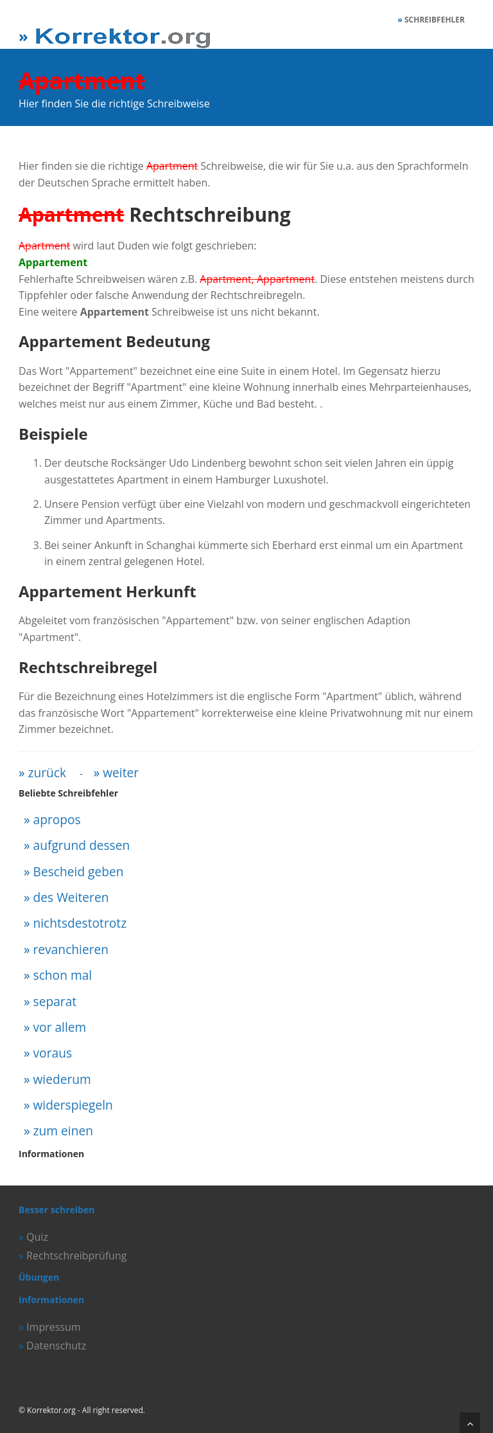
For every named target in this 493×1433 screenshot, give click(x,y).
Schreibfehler (434, 19)
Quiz (37, 1237)
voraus (53, 1052)
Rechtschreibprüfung (76, 1255)
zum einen (63, 1130)
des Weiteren (71, 897)
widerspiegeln (73, 1104)
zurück (47, 772)
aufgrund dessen (81, 845)
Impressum (53, 1327)
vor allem (60, 1027)
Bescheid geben (78, 871)
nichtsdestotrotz (80, 923)
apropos (57, 819)
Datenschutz (56, 1345)
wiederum (62, 1079)
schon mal (62, 975)
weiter (121, 772)
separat (55, 1001)
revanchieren (71, 949)
